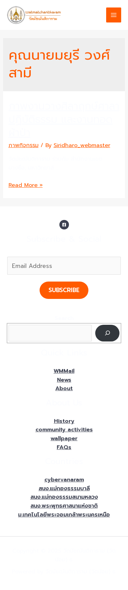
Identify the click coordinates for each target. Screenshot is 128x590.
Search (64, 318)
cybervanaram (64, 480)
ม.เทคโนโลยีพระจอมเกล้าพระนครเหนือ (64, 515)
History (64, 421)
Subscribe (64, 290)
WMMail (64, 371)
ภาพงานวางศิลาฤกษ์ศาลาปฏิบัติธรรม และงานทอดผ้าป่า (64, 119)
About (64, 388)
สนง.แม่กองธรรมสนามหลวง (64, 497)
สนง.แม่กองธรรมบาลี (64, 488)
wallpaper (64, 438)
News (64, 380)
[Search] (107, 333)
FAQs (64, 447)
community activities (64, 430)
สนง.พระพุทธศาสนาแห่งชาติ (64, 506)
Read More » (26, 185)
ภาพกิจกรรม (24, 145)
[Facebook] (64, 224)
